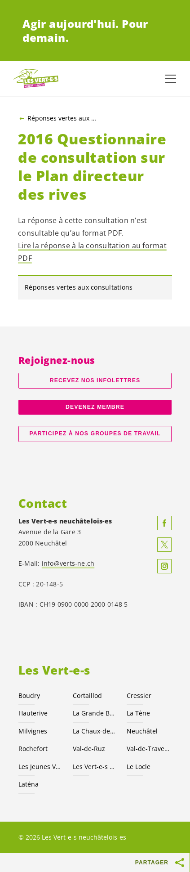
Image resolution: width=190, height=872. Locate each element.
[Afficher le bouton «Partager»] (180, 863)
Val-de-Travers (148, 748)
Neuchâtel (142, 731)
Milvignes (32, 731)
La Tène (138, 713)
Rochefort (33, 748)
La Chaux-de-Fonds (94, 731)
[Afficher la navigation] (170, 78)
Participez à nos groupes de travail (94, 433)
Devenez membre (95, 407)
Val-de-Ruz (89, 748)
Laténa (28, 784)
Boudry (29, 695)
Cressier (139, 695)
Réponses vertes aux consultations (63, 118)
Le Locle (138, 766)
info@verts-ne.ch (68, 563)
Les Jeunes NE (40, 766)
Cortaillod (87, 695)
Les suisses (94, 766)
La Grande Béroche (94, 713)
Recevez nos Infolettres (95, 380)
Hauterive (33, 713)
